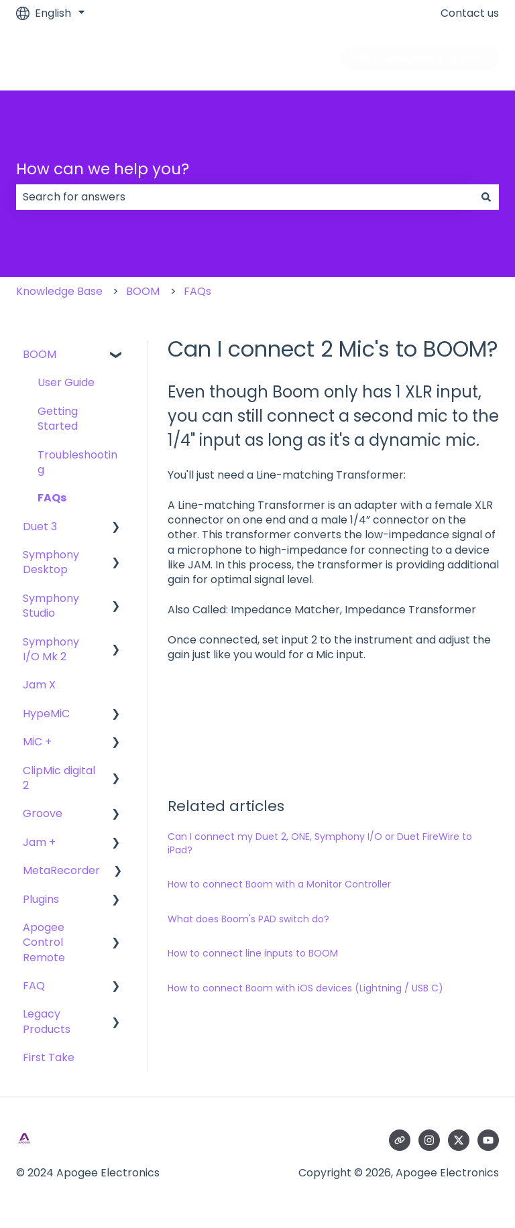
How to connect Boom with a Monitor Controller (279, 884)
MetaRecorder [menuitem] (61, 870)
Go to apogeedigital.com (420, 58)
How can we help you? (102, 169)
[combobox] (244, 197)
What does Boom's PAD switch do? (248, 919)
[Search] (486, 197)
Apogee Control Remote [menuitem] (44, 942)
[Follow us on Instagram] (429, 1140)
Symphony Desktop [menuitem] (51, 562)
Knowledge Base (59, 291)
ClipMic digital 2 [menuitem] (59, 778)
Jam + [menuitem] (39, 842)
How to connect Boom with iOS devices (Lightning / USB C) (305, 988)
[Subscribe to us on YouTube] (488, 1140)
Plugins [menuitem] (41, 899)
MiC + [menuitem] (37, 741)
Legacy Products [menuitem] (46, 1021)
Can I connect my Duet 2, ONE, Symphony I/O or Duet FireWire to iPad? (320, 843)
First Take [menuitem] (48, 1057)
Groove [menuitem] (42, 813)
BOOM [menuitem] (39, 354)
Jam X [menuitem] (39, 684)
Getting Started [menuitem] (58, 419)
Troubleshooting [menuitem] (77, 462)
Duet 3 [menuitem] (40, 526)
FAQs (197, 291)
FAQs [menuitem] (52, 497)
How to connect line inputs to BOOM (253, 953)
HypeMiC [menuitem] (46, 713)
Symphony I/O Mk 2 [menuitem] (51, 649)
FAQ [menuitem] (34, 985)
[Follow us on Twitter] (458, 1140)
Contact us (470, 13)
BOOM (143, 291)
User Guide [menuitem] (66, 382)
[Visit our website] (399, 1140)
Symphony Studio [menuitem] (51, 606)
